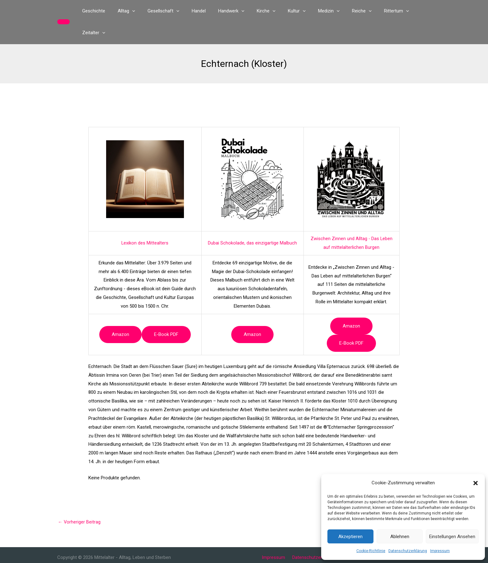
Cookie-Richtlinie (370, 551)
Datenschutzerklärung (407, 551)
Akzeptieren (350, 536)
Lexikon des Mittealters (145, 221)
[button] (475, 483)
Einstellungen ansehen (452, 536)
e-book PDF (166, 312)
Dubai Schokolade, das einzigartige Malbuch (252, 221)
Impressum (440, 551)
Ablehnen (399, 536)
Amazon (120, 312)
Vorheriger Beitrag (79, 500)
